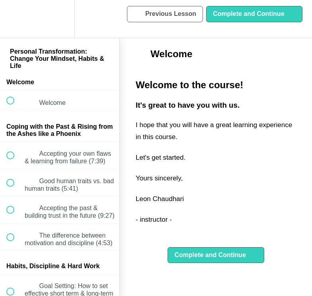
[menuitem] (59, 19)
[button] (14, 19)
